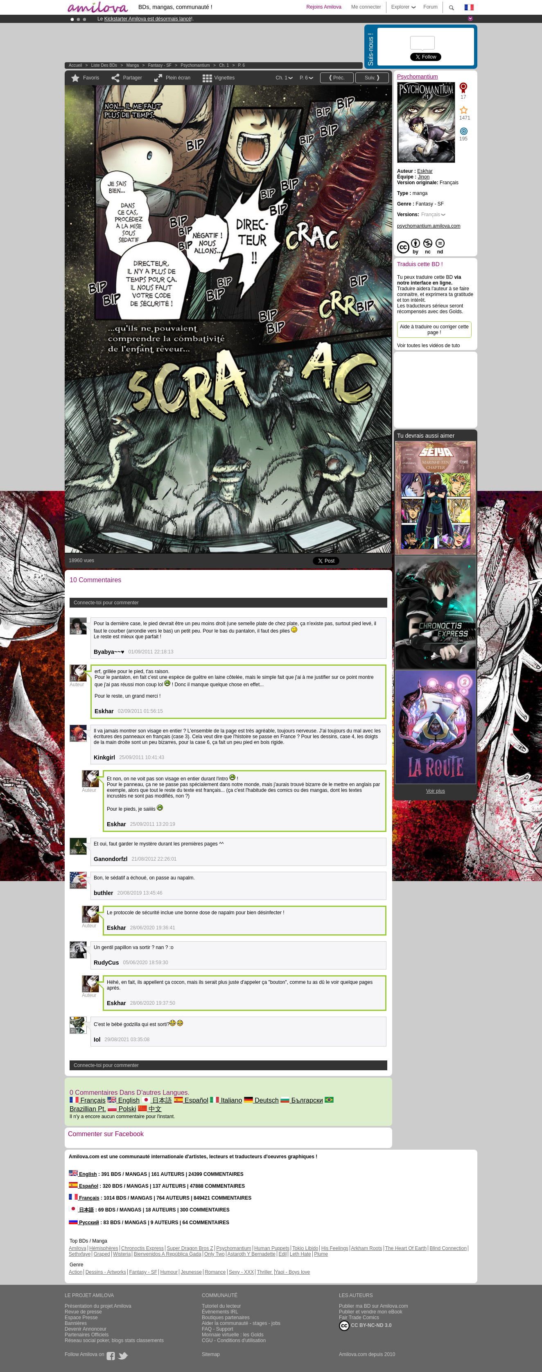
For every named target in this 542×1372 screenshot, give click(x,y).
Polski (122, 1108)
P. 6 (241, 65)
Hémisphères (103, 1248)
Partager (132, 78)
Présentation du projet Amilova (98, 1306)
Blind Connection (448, 1248)
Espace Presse (81, 1317)
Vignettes (224, 78)
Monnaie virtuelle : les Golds (233, 1335)
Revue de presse (83, 1312)
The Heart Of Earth (406, 1248)
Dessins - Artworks (106, 1272)
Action (75, 1272)
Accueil (75, 65)
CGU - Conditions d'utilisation (234, 1340)
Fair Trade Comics (359, 1317)
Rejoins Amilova (324, 7)
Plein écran (178, 78)
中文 (150, 1108)
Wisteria (122, 1254)
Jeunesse (191, 1272)
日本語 (157, 1100)
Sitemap (211, 1354)
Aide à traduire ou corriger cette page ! (434, 329)
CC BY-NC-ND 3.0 (365, 1325)
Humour (169, 1272)
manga (132, 65)
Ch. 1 (224, 65)
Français (88, 1100)
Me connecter (366, 7)
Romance (215, 1272)
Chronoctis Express (142, 1248)
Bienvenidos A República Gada (167, 1254)
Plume (321, 1254)
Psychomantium (195, 65)
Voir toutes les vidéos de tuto (428, 345)
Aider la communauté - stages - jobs (241, 1323)
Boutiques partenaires (226, 1317)
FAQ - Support (217, 1329)
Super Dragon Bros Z (190, 1248)
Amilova (77, 1248)
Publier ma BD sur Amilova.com (373, 1306)
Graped (102, 1254)
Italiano (226, 1100)
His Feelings (334, 1248)
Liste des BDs (104, 65)
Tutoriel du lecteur (221, 1306)
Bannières (76, 1323)
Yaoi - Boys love (292, 1272)
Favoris (91, 78)
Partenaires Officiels (86, 1335)
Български (301, 1100)
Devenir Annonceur (85, 1329)
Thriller (265, 1272)
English (123, 1100)
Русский (84, 1222)
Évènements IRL (220, 1312)
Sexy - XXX (241, 1272)
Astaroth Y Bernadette (251, 1254)
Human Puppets (271, 1248)
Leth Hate (300, 1254)
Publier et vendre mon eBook (370, 1312)
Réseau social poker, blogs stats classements (114, 1340)
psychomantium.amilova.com (429, 226)
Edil (282, 1254)
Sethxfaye (79, 1254)
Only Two (214, 1254)
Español (191, 1100)
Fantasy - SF (160, 65)
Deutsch (261, 1100)
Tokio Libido (305, 1248)
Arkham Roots (366, 1248)
